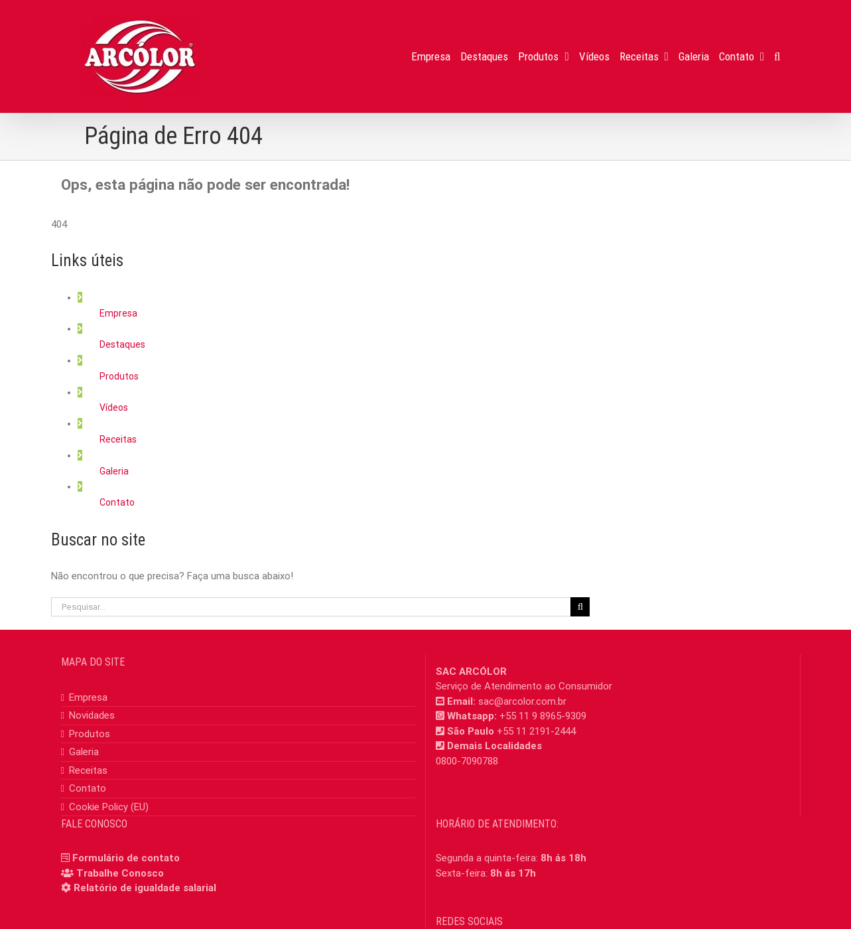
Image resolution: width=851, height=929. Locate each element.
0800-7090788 (467, 761)
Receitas (118, 439)
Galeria (114, 471)
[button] (777, 56)
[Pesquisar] (580, 606)
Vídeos (113, 407)
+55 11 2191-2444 (536, 731)
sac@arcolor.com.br (522, 701)
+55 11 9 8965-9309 (542, 716)
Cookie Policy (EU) (109, 807)
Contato (117, 502)
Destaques (122, 344)
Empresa (118, 313)
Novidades (92, 715)
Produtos (119, 376)
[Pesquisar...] (311, 606)
